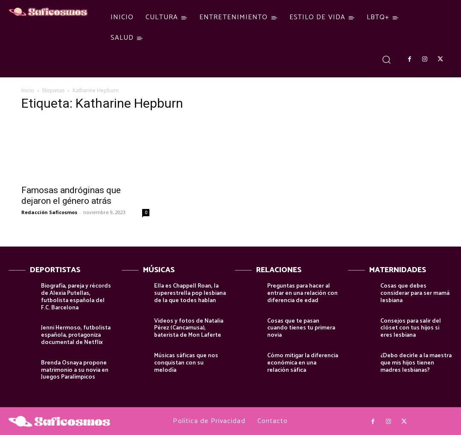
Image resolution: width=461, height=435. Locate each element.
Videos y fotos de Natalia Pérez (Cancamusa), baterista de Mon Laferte (188, 328)
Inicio (27, 90)
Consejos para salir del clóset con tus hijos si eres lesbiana (410, 328)
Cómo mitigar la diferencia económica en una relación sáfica (302, 363)
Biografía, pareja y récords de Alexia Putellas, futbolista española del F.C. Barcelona (76, 296)
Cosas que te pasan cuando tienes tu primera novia (301, 328)
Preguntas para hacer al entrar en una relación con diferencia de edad (302, 293)
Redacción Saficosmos (49, 212)
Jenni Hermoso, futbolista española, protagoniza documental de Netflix (76, 335)
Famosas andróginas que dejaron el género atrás (71, 195)
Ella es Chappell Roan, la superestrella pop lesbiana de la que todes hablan (190, 293)
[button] (386, 59)
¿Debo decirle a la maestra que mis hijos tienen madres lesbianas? (416, 363)
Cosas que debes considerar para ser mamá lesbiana (414, 293)
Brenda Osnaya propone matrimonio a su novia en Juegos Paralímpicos (74, 370)
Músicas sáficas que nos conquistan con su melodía (186, 363)
